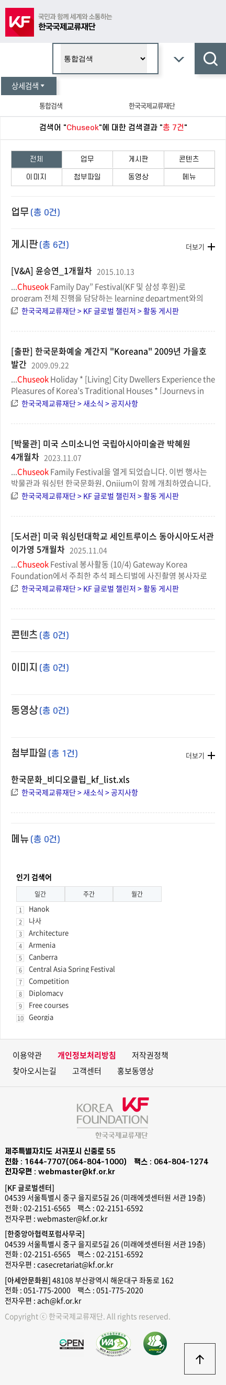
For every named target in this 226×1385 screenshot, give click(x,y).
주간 (89, 894)
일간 (40, 894)
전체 (36, 159)
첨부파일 (87, 177)
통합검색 (50, 105)
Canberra (43, 956)
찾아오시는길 (34, 1071)
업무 (87, 159)
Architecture (49, 932)
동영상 (138, 177)
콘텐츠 (189, 159)
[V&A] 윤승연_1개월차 (51, 270)
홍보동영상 (135, 1071)
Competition (49, 981)
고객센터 (86, 1071)
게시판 (138, 159)
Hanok (39, 908)
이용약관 (27, 1055)
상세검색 (29, 85)
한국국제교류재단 (152, 105)
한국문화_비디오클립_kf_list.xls (70, 779)
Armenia (42, 944)
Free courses (49, 1005)
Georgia (41, 1017)
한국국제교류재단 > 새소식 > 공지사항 (79, 403)
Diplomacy (46, 993)
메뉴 (189, 177)
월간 (137, 894)
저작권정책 (150, 1055)
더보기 (195, 246)
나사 (35, 920)
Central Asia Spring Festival (72, 968)
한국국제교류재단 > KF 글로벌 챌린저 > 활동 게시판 (100, 310)
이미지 (36, 177)
